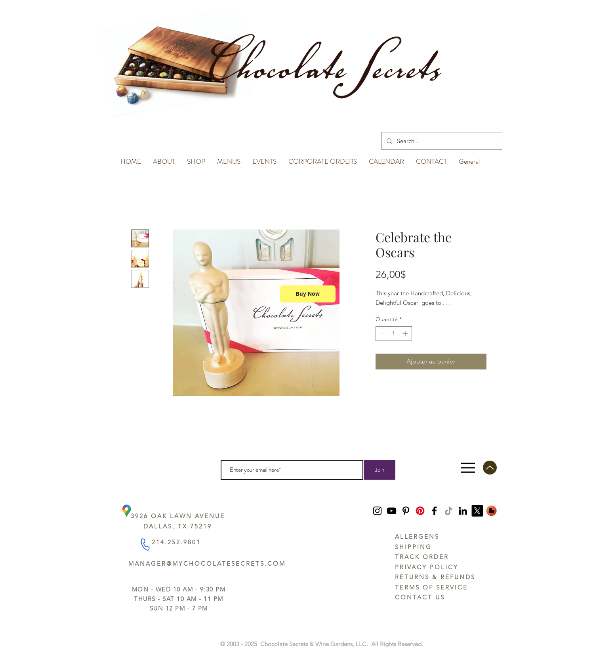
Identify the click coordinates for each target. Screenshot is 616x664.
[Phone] (144, 544)
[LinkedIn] (463, 511)
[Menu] (468, 468)
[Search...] (441, 140)
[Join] (379, 470)
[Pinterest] (406, 511)
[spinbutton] (394, 334)
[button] (164, 158)
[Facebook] (434, 511)
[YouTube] (391, 511)
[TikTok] (448, 511)
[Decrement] (382, 334)
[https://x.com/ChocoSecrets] (477, 511)
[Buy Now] (308, 293)
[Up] (490, 468)
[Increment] (406, 334)
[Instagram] (377, 511)
